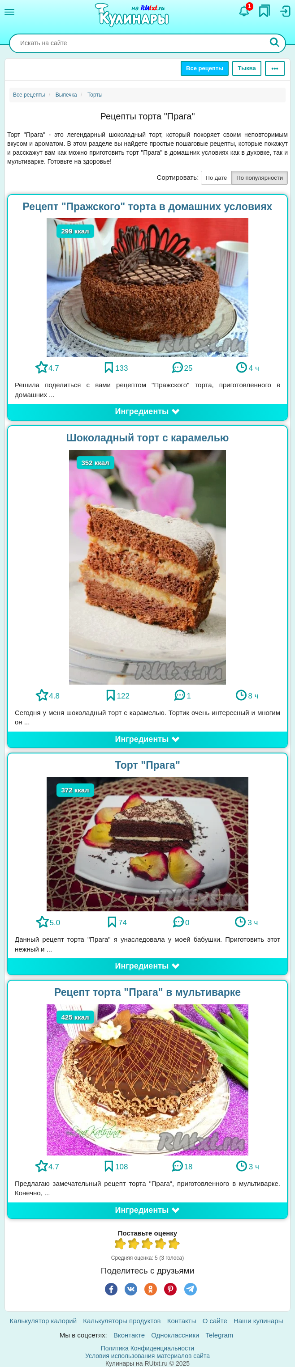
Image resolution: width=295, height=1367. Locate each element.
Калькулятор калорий (43, 1321)
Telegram (220, 1335)
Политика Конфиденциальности (147, 1348)
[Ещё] (275, 68)
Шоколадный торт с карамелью (147, 438)
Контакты (181, 1321)
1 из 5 (120, 1245)
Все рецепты (204, 68)
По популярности (259, 177)
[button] (147, 412)
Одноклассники (175, 1335)
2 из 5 (134, 1245)
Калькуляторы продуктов (122, 1321)
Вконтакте (129, 1335)
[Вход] (285, 11)
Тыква (247, 68)
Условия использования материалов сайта (147, 1355)
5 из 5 (174, 1245)
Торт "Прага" (147, 765)
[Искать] (275, 43)
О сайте (215, 1321)
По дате (216, 177)
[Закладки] (264, 10)
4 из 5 (161, 1245)
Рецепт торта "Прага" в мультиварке (147, 992)
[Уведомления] (244, 11)
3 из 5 (147, 1245)
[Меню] (9, 12)
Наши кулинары (258, 1321)
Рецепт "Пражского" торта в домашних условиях (148, 206)
